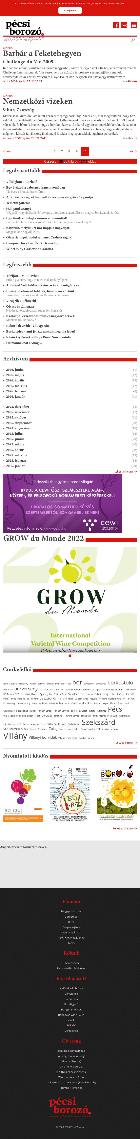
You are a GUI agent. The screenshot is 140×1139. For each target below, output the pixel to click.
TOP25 (99, 729)
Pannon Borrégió (61, 710)
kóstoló (97, 703)
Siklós (50, 724)
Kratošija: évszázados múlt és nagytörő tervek (40, 316)
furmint (34, 698)
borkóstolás (101, 683)
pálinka (74, 710)
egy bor (49, 694)
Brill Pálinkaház (46, 689)
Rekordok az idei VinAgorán (27, 326)
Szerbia (33, 729)
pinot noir (58, 715)
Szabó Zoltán (74, 724)
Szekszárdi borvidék (15, 729)
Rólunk (71, 953)
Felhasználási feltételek (71, 968)
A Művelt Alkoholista (71, 988)
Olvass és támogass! (21, 306)
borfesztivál (89, 683)
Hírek (71, 922)
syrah (63, 724)
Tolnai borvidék (88, 729)
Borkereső (71, 916)
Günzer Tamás (81, 698)
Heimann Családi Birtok (110, 698)
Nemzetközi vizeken (38, 102)
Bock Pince (66, 683)
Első (4, 151)
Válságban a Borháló (21, 182)
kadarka (43, 703)
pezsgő (92, 710)
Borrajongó (71, 993)
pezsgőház (101, 710)
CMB (127, 689)
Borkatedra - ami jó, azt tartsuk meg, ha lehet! (40, 331)
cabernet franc (74, 689)
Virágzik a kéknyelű (21, 301)
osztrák (33, 710)
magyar (105, 703)
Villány (15, 735)
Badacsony (23, 683)
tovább (128, 81)
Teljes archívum (123, 828)
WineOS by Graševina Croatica (29, 249)
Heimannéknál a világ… (24, 343)
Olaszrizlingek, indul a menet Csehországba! (39, 237)
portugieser (86, 715)
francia (6, 698)
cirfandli (119, 689)
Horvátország (9, 703)
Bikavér (50, 683)
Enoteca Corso (60, 694)
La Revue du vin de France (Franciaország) (71, 1082)
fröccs (13, 698)
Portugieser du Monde (71, 938)
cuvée (133, 689)
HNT (124, 698)
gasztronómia (50, 698)
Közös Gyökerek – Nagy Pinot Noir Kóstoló (38, 337)
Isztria (34, 703)
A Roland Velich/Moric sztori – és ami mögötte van (43, 285)
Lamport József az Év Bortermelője (32, 243)
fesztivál (130, 694)
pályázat (83, 710)
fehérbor (121, 694)
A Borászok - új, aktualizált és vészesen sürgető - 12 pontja (49, 197)
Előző (8, 151)
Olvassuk (71, 1041)
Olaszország (8, 710)
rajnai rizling (9, 724)
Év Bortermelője (101, 694)
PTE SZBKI (112, 715)
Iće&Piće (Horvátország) (71, 1050)
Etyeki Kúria (73, 694)
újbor (106, 729)
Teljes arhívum (123, 471)
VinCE (71, 1020)
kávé (61, 703)
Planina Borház (72, 715)
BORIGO (71, 1025)
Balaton (33, 683)
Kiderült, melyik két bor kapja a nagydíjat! (38, 228)
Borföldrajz (71, 1030)
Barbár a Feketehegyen (42, 54)
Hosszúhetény (23, 703)
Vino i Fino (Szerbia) (71, 1066)
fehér (112, 694)
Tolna (76, 729)
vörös (74, 738)
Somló (57, 724)
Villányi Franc (64, 738)
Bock (57, 683)
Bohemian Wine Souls (71, 1015)
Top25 (71, 943)
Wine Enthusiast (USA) (71, 1077)
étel (82, 694)
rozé (19, 724)
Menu (134, 25)
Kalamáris (53, 703)
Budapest (60, 689)
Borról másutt (71, 979)
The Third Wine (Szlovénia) (71, 1072)
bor (77, 682)
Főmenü (71, 902)
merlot (128, 703)
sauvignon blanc (38, 724)
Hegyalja (93, 698)
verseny (114, 729)
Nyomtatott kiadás (71, 932)
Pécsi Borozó (27, 715)
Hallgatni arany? (18, 209)
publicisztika (124, 715)
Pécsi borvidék (43, 715)
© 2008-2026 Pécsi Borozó (70, 1127)
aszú (5, 683)
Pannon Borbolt (45, 710)
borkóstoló (120, 682)
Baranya (41, 683)
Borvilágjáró (71, 1004)
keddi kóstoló (71, 703)
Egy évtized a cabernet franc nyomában (35, 187)
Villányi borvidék (43, 737)
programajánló (99, 715)
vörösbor (82, 738)
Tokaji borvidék (66, 729)
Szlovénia (42, 729)
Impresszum (71, 963)
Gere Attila (68, 698)
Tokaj (53, 728)
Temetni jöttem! (18, 203)
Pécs (115, 709)
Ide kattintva (60, 3)
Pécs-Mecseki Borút (12, 715)
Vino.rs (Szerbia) (71, 1061)
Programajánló (71, 927)
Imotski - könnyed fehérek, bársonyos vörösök (40, 291)
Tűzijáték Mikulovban (23, 276)
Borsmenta (71, 999)
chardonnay (108, 689)
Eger (42, 694)
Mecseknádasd (116, 703)
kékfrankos (85, 703)
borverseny (26, 688)
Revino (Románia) (71, 1087)
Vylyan (91, 738)
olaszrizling (22, 710)
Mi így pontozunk (71, 911)
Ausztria (13, 683)
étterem (89, 694)
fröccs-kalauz (23, 698)
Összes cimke (124, 742)
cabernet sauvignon (92, 689)
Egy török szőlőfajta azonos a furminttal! (36, 218)
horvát (131, 698)
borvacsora (8, 689)
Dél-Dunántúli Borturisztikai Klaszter (20, 694)
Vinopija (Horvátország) (71, 1056)
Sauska (26, 724)
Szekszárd (98, 722)
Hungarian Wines (71, 1009)
